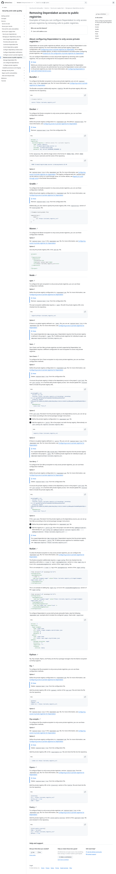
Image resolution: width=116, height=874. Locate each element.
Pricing (57, 868)
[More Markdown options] (108, 14)
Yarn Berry (33, 461)
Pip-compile (35, 719)
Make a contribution (65, 857)
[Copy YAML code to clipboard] (85, 95)
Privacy (47, 868)
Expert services (64, 868)
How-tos (46, 8)
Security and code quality (12, 11)
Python (33, 654)
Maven (33, 228)
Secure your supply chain (57, 8)
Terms (42, 868)
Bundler (34, 77)
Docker (33, 109)
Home (4, 7)
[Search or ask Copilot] (61, 2)
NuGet (33, 548)
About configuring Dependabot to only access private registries (54, 40)
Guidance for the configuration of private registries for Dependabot (63, 53)
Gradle (33, 183)
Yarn (32, 344)
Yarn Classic (34, 356)
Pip (31, 666)
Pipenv (33, 767)
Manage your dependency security (74, 8)
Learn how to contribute (63, 859)
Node (32, 275)
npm (32, 281)
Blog (71, 868)
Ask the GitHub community (94, 852)
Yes (32, 852)
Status (52, 868)
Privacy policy (32, 855)
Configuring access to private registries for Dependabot (57, 49)
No (39, 852)
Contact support (91, 854)
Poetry (33, 807)
